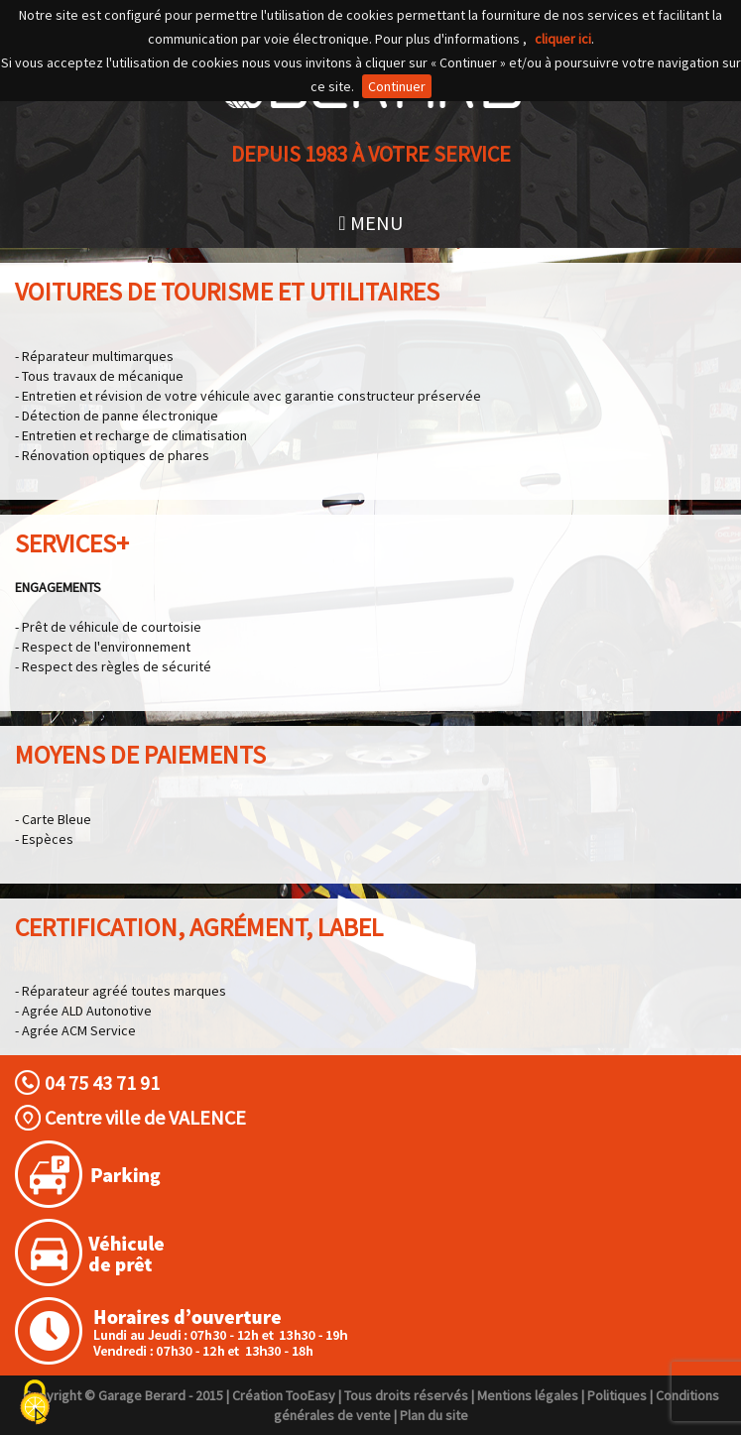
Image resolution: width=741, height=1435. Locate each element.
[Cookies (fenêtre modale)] (34, 1402)
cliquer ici (563, 39)
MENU (370, 222)
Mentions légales (527, 1395)
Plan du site (434, 1415)
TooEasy (310, 1395)
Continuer (397, 86)
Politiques (617, 1395)
